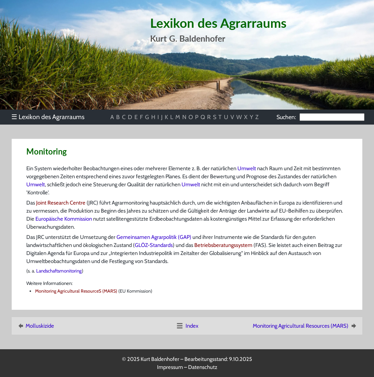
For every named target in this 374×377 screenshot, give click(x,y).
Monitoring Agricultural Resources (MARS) (305, 326)
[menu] (51, 117)
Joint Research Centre (60, 202)
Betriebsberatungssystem (223, 245)
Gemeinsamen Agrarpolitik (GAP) (154, 237)
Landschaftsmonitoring (59, 271)
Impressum (170, 367)
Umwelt (246, 168)
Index (187, 326)
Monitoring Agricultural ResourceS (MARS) (76, 291)
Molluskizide (35, 326)
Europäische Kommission (63, 219)
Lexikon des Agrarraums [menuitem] (47, 117)
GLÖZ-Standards (154, 245)
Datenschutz (202, 367)
